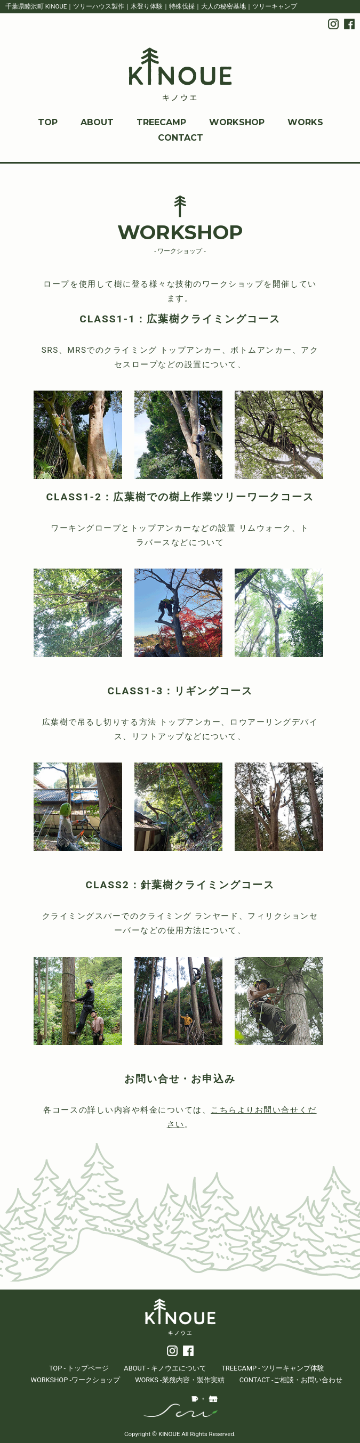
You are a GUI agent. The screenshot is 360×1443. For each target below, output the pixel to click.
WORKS (305, 122)
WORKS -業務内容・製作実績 (179, 1380)
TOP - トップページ (79, 1368)
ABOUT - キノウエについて (165, 1368)
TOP (48, 122)
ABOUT (97, 122)
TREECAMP (161, 122)
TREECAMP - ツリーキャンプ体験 (272, 1368)
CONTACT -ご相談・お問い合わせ (291, 1380)
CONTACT (180, 138)
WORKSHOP (237, 122)
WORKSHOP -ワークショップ (75, 1380)
